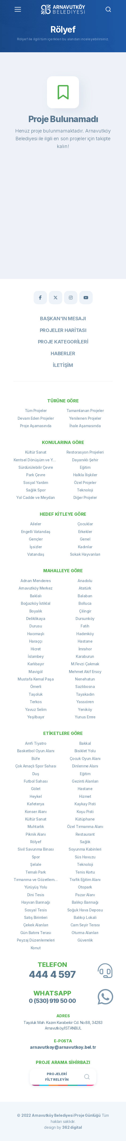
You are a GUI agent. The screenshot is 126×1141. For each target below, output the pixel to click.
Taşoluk (36, 694)
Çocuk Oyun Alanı (85, 758)
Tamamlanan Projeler (85, 410)
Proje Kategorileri (63, 342)
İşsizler (36, 547)
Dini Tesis (35, 894)
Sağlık (85, 841)
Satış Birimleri (36, 917)
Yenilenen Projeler (85, 418)
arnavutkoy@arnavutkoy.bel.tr (63, 1047)
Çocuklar (85, 524)
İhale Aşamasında (85, 425)
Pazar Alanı (85, 894)
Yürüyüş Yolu (35, 887)
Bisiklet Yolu (85, 750)
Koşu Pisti (85, 811)
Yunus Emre (85, 717)
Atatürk (85, 588)
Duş (35, 773)
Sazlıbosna (85, 686)
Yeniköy (85, 709)
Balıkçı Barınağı (85, 902)
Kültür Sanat (35, 452)
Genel (85, 539)
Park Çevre (35, 475)
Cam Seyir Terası (85, 925)
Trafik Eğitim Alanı (85, 879)
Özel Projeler (85, 482)
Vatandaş (35, 554)
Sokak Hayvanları (85, 554)
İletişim (63, 365)
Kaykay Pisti (85, 804)
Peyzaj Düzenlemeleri (36, 940)
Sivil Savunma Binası (36, 849)
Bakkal (85, 743)
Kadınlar (85, 547)
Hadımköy (85, 633)
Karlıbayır (35, 664)
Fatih (85, 626)
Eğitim (85, 467)
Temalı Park (35, 872)
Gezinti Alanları (85, 781)
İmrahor (85, 649)
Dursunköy (85, 618)
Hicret (36, 649)
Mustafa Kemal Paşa (36, 679)
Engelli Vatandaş (35, 531)
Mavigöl (36, 671)
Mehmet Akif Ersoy (85, 671)
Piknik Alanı (36, 834)
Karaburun (85, 656)
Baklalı (36, 596)
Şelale (35, 864)
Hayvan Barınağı (35, 902)
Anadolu (85, 580)
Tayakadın (85, 694)
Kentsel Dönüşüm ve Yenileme (38, 460)
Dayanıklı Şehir (85, 460)
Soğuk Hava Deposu (85, 910)
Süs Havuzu (85, 857)
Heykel (36, 796)
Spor (36, 857)
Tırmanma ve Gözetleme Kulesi (38, 879)
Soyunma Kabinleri (85, 849)
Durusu (35, 626)
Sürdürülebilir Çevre (35, 467)
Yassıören (85, 701)
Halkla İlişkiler (85, 475)
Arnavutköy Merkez (36, 588)
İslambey (36, 656)
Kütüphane (85, 819)
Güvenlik (85, 940)
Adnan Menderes (36, 580)
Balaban (85, 596)
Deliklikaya (35, 618)
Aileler (35, 524)
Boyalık (35, 611)
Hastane (85, 641)
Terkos (36, 701)
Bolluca (85, 603)
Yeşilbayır (35, 717)
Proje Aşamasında (36, 425)
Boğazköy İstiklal (35, 603)
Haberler (63, 353)
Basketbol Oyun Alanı (35, 750)
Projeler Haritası (63, 330)
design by (63, 1127)
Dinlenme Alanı (85, 766)
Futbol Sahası (36, 781)
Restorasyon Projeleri (85, 452)
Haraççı (35, 641)
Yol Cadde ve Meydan (35, 497)
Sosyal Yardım (35, 482)
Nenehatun (85, 679)
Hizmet (85, 796)
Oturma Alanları (85, 932)
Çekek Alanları (35, 925)
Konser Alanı (35, 811)
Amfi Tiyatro (35, 743)
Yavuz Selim (35, 709)
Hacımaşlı (35, 633)
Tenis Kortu (85, 872)
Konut (36, 948)
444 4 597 (52, 974)
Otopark (85, 887)
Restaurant (85, 834)
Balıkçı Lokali (85, 917)
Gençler (36, 539)
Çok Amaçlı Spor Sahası (35, 766)
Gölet (36, 788)
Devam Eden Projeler (36, 418)
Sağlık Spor (36, 490)
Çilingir (85, 611)
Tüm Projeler (36, 410)
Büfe (36, 758)
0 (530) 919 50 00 (52, 1000)
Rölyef (35, 841)
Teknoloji (85, 490)
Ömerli (35, 686)
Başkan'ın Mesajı (63, 318)
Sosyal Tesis (36, 910)
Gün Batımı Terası (35, 932)
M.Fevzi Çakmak (85, 664)
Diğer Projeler (85, 497)
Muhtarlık (35, 826)
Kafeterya (35, 804)
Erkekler (85, 531)
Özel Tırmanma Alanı (85, 826)
